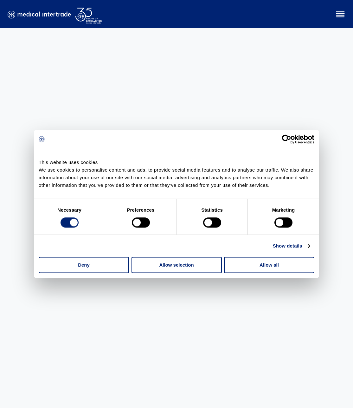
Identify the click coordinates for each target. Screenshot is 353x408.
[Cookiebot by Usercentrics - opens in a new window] (286, 139)
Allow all (269, 265)
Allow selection (176, 265)
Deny (84, 265)
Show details (287, 245)
